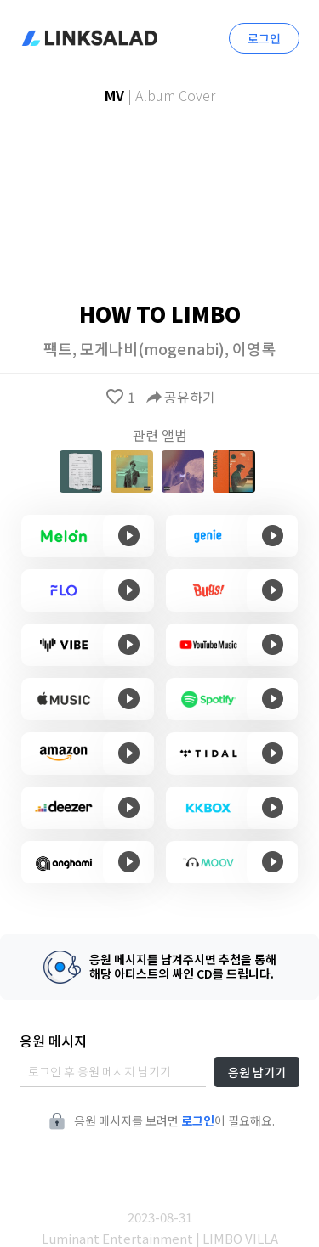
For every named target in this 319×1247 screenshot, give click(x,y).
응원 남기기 (257, 1072)
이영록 (254, 348)
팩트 (57, 348)
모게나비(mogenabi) (152, 348)
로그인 (264, 38)
